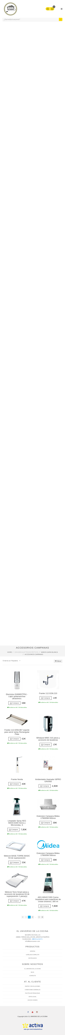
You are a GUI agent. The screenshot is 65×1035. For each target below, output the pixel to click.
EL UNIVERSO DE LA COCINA (32, 968)
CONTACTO (32, 975)
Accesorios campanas (34, 654)
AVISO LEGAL (32, 996)
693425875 (37, 939)
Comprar (14, 703)
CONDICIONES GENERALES (32, 989)
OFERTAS (32, 951)
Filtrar (58, 661)
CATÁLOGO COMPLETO (32, 954)
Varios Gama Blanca (49, 652)
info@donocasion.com (32, 941)
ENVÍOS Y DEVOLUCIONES (32, 986)
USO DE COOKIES (33, 1000)
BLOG (32, 972)
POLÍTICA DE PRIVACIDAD (32, 993)
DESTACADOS (32, 958)
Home (9, 652)
